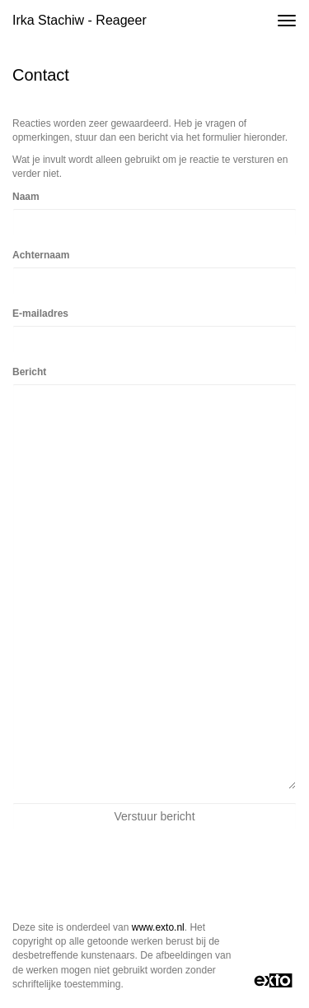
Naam (26, 196)
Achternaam (40, 255)
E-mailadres (40, 313)
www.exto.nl (158, 927)
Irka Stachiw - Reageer (79, 20)
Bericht (29, 372)
